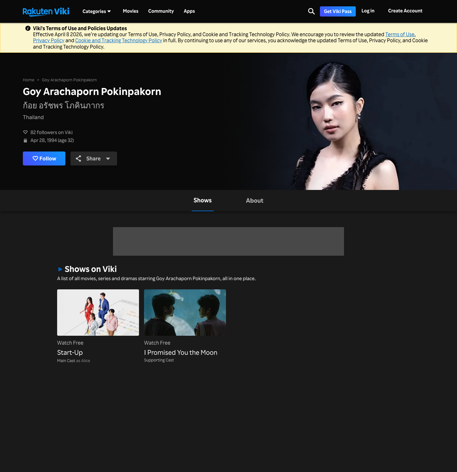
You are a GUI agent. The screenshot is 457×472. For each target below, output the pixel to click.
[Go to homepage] (46, 11)
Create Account (405, 11)
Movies (130, 11)
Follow (44, 158)
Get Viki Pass (338, 11)
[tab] (203, 200)
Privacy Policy (48, 40)
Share (93, 158)
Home (28, 79)
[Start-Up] (98, 323)
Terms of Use (399, 34)
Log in (367, 11)
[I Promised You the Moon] (185, 323)
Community (161, 11)
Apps (189, 11)
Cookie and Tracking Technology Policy (118, 40)
